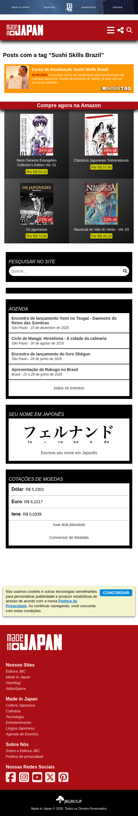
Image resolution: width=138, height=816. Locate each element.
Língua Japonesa (20, 728)
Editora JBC (16, 671)
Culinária (13, 711)
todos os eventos (69, 388)
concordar (116, 592)
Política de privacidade (24, 756)
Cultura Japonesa (20, 705)
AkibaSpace (16, 688)
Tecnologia (15, 717)
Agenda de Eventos (22, 734)
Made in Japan (18, 677)
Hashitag (13, 683)
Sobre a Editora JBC (23, 751)
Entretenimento (18, 722)
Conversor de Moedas (69, 537)
